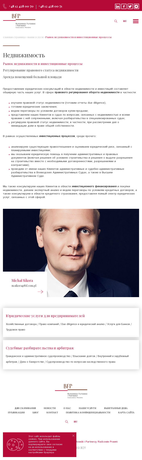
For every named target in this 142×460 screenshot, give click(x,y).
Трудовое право (15, 330)
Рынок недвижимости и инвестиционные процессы (78, 37)
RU (125, 21)
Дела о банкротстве (32, 362)
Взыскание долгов (84, 356)
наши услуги (35, 37)
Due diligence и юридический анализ (83, 324)
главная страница (14, 37)
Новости (50, 408)
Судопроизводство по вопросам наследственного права (80, 362)
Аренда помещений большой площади (32, 77)
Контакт (52, 412)
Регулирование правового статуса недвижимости (40, 70)
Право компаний (49, 324)
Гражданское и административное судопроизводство (38, 356)
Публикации (16, 412)
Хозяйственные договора (21, 324)
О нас (67, 408)
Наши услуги (87, 408)
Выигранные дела (116, 408)
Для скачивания (25, 408)
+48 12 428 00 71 (50, 6)
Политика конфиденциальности (88, 412)
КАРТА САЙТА (126, 412)
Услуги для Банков (118, 324)
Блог (36, 412)
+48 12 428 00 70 (21, 6)
